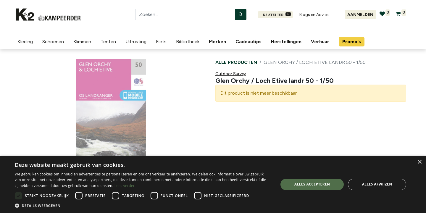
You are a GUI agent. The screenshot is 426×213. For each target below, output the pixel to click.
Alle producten (236, 62)
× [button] (419, 162)
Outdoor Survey (230, 73)
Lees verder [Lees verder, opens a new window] (124, 185)
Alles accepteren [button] (312, 184)
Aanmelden (360, 14)
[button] (143, 206)
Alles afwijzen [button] (377, 184)
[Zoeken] (240, 14)
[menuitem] (216, 42)
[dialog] (213, 184)
